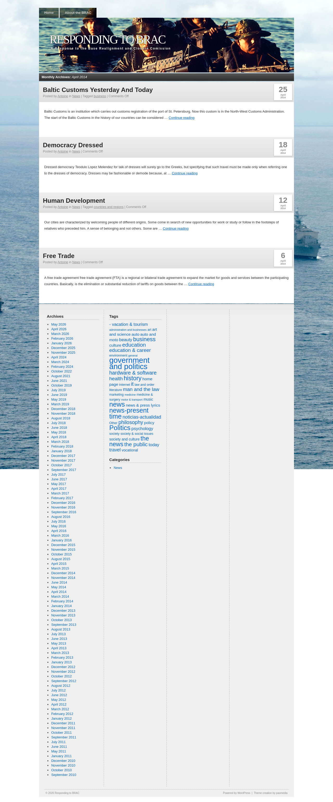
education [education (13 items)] (134, 345)
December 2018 (63, 409)
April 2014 (59, 592)
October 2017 (61, 465)
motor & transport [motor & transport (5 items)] (132, 399)
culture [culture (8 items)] (115, 345)
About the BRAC (78, 13)
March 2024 (60, 362)
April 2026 (59, 329)
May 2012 (58, 700)
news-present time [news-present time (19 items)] (129, 413)
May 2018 (58, 432)
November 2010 (63, 765)
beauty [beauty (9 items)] (125, 339)
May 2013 (58, 643)
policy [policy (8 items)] (149, 422)
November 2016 (63, 507)
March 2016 (60, 535)
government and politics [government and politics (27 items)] (129, 363)
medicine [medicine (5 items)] (130, 394)
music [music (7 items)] (148, 399)
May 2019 (58, 399)
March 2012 (60, 709)
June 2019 (59, 395)
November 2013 (63, 615)
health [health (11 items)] (116, 378)
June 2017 (59, 479)
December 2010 (63, 761)
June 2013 (59, 639)
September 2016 (63, 512)
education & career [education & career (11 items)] (130, 350)
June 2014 (59, 582)
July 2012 (58, 690)
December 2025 (63, 348)
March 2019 (60, 404)
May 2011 (58, 751)
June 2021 (59, 381)
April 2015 (59, 564)
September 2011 (63, 737)
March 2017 (60, 493)
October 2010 (61, 770)
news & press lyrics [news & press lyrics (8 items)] (143, 405)
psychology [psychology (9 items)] (142, 428)
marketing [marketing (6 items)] (116, 394)
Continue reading (181, 118)
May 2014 (58, 587)
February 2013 (62, 657)
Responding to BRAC (107, 39)
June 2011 (59, 747)
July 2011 (58, 742)
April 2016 (59, 531)
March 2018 (60, 442)
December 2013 (63, 611)
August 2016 (60, 517)
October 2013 (61, 620)
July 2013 (58, 634)
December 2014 (63, 573)
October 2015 (61, 554)
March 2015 (60, 568)
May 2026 (58, 324)
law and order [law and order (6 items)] (144, 385)
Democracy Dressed (73, 145)
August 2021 (60, 376)
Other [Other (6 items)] (113, 423)
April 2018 (59, 437)
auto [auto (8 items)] (135, 334)
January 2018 (61, 451)
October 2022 (61, 371)
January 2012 (61, 718)
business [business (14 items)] (144, 339)
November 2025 (63, 352)
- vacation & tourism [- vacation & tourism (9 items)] (128, 324)
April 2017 (59, 489)
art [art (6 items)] (149, 330)
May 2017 (58, 484)
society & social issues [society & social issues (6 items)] (136, 434)
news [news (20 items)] (117, 404)
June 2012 (59, 695)
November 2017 (63, 460)
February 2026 (62, 338)
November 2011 (63, 728)
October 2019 (61, 385)
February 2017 (62, 498)
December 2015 (63, 545)
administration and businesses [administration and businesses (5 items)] (127, 329)
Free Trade (58, 255)
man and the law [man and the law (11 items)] (141, 389)
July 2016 (58, 521)
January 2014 (61, 606)
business (100, 96)
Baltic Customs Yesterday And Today (98, 89)
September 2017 (63, 470)
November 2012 (63, 672)
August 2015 (60, 559)
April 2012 (59, 704)
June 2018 (59, 428)
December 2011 (63, 723)
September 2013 (63, 625)
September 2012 (63, 681)
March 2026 (60, 334)
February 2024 (62, 367)
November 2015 (63, 550)
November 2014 (63, 578)
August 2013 (60, 629)
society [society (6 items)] (114, 434)
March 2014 (60, 596)
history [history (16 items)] (132, 378)
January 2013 (61, 662)
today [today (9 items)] (154, 444)
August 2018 (60, 418)
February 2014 (62, 601)
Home (49, 13)
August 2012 (60, 686)
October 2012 (61, 676)
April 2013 (59, 648)
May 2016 (58, 526)
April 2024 (59, 357)
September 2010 (63, 775)
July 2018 (58, 423)
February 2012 (62, 714)
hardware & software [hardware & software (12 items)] (133, 373)
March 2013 (60, 653)
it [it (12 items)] (132, 384)
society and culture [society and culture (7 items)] (124, 439)
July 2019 (58, 390)
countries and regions (109, 207)
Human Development (74, 200)
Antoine (62, 96)
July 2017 (58, 474)
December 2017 (63, 456)
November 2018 (63, 413)
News (76, 96)
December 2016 (63, 503)
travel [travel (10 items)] (115, 449)
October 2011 (61, 732)
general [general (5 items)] (133, 355)
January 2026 (61, 343)
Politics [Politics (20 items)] (119, 427)
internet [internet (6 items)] (124, 385)
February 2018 (62, 446)
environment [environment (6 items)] (118, 355)
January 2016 (61, 540)
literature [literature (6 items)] (115, 390)
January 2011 (61, 756)
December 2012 (63, 667)
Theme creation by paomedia (270, 793)
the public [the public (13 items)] (136, 444)
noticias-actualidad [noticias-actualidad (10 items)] (142, 417)
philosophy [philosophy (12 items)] (130, 422)
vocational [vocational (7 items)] (129, 450)
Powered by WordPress (236, 793)
